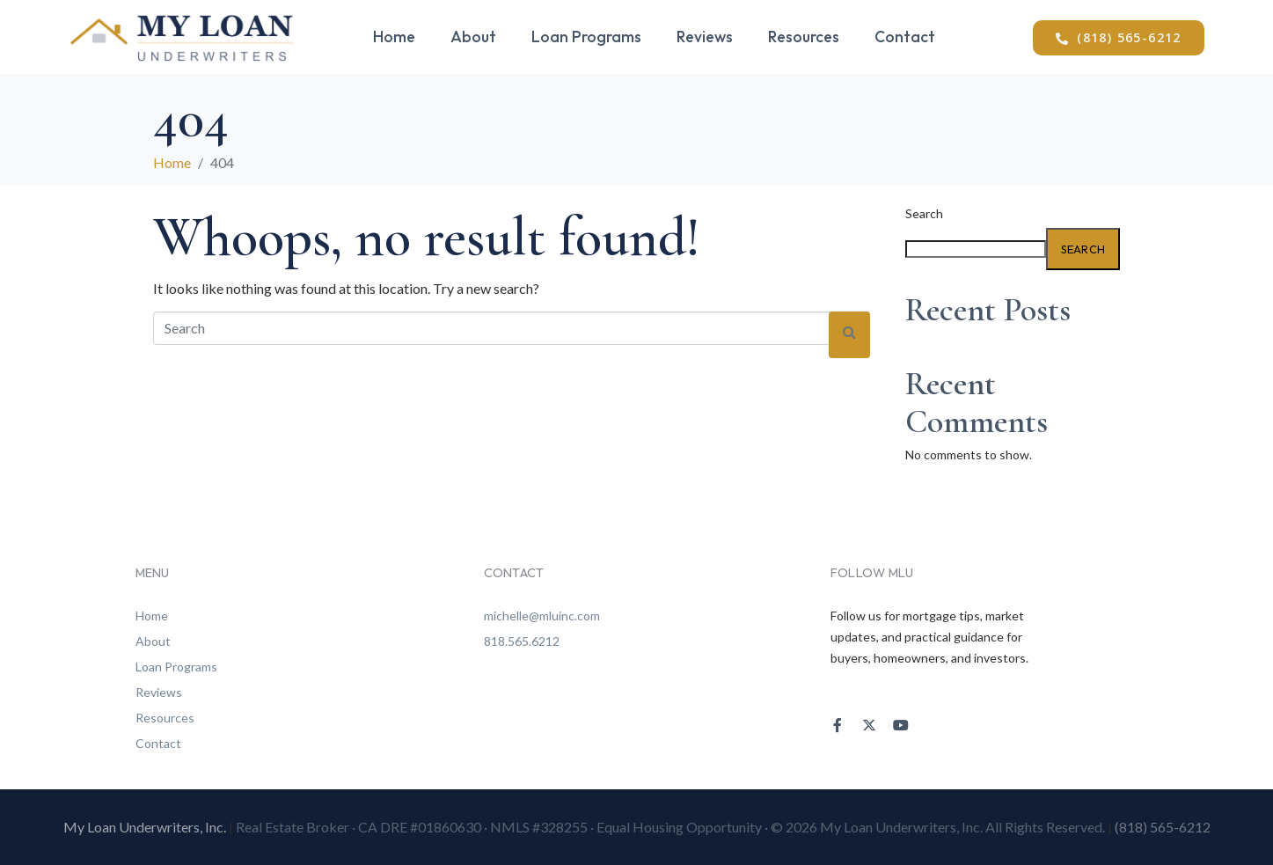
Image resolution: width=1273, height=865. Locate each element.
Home (394, 36)
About (473, 36)
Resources (803, 36)
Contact (904, 36)
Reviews (705, 36)
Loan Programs (586, 36)
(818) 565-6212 (1163, 826)
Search (924, 214)
